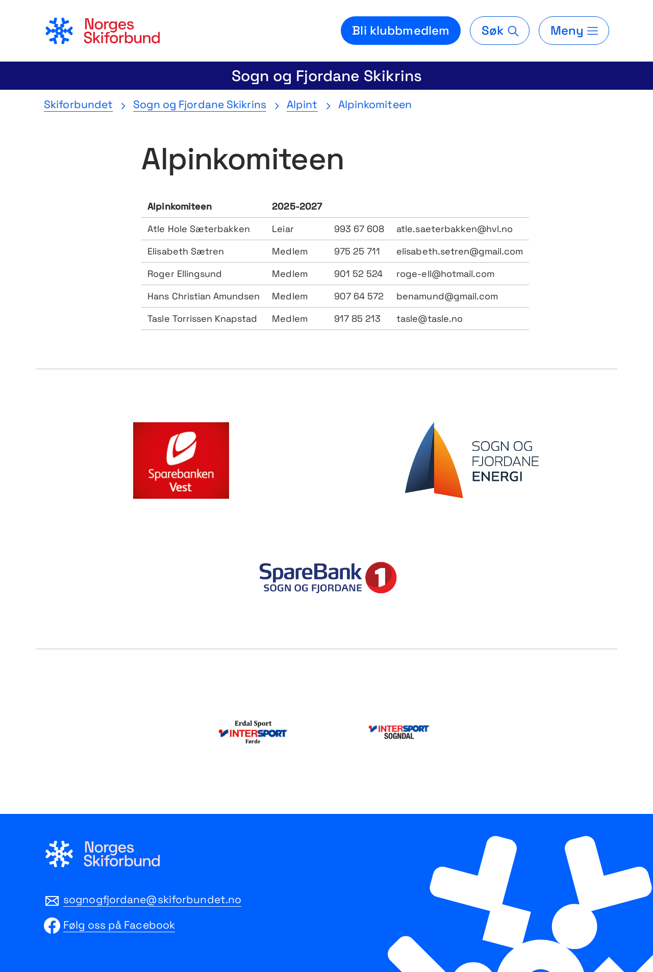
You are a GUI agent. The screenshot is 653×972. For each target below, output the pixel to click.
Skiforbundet (78, 104)
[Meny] (574, 30)
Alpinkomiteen (375, 104)
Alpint (302, 104)
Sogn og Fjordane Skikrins (327, 76)
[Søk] (499, 30)
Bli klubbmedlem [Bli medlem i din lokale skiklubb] (400, 30)
